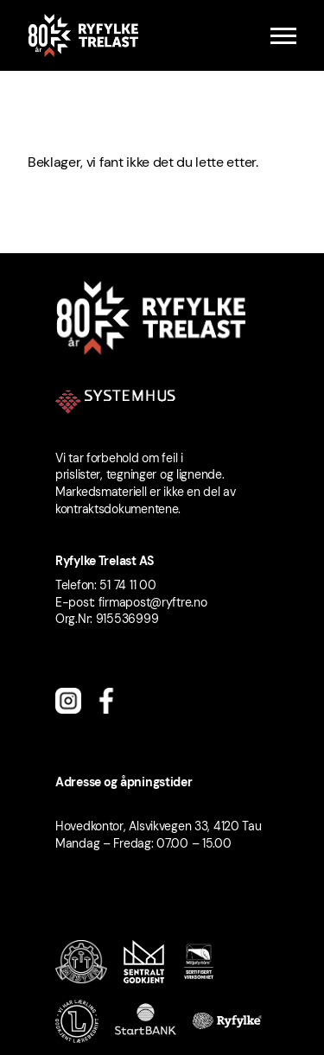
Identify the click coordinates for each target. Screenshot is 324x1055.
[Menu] (283, 35)
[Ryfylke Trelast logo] (83, 35)
